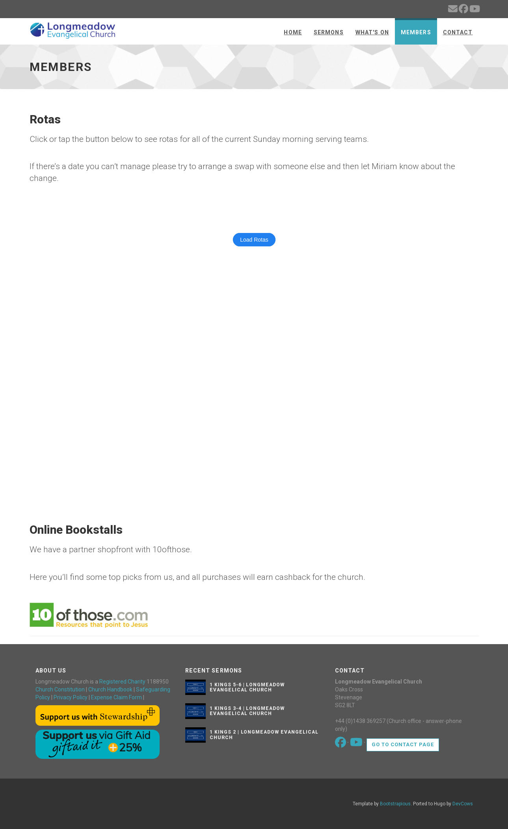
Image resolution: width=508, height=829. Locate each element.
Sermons (329, 32)
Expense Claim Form (116, 697)
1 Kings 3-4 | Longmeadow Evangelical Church (247, 711)
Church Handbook (110, 689)
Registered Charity (122, 681)
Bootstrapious (395, 804)
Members (416, 32)
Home (292, 32)
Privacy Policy (70, 697)
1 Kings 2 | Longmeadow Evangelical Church (264, 734)
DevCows (462, 804)
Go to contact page (403, 744)
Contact (458, 32)
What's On (372, 32)
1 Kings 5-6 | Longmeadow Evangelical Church (247, 687)
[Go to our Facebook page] (341, 744)
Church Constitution (60, 689)
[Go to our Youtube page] (357, 744)
